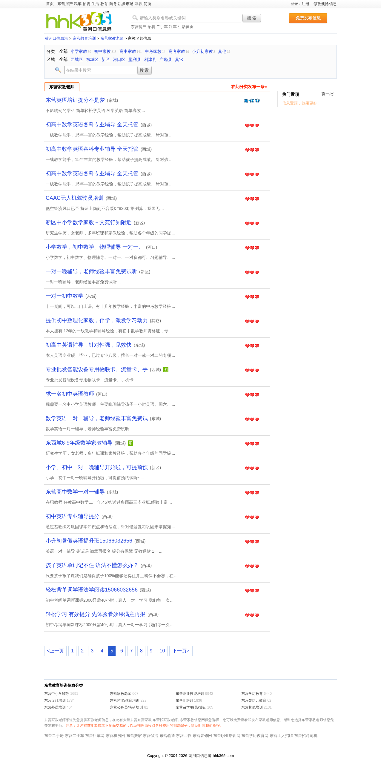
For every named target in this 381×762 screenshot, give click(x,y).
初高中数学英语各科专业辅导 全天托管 (92, 124)
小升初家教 (202, 51)
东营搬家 (134, 735)
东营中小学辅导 (56, 694)
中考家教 (153, 51)
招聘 (86, 3)
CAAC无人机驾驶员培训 (75, 198)
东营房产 (65, 3)
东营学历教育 (252, 694)
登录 (294, 3)
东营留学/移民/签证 (191, 707)
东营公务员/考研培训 (126, 707)
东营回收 (183, 735)
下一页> (180, 650)
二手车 (162, 26)
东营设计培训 (55, 700)
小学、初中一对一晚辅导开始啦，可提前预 (97, 467)
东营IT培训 (184, 700)
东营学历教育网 (254, 735)
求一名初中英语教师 (70, 394)
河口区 (119, 59)
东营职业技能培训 (190, 694)
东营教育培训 (84, 38)
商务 (113, 3)
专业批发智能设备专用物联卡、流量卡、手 (97, 369)
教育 (104, 3)
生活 (95, 3)
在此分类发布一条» (249, 86)
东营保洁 (150, 735)
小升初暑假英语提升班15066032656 (89, 541)
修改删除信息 (325, 3)
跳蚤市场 (125, 3)
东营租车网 (95, 735)
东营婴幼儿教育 (253, 700)
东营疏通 (167, 735)
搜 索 (251, 18)
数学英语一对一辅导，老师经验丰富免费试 (97, 418)
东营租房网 (115, 735)
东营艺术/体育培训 (124, 700)
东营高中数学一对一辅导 (75, 492)
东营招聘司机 (305, 735)
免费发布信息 (308, 18)
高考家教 (176, 51)
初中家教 (102, 51)
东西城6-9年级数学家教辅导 (79, 443)
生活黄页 (185, 26)
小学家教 (78, 51)
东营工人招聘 (281, 735)
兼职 (138, 3)
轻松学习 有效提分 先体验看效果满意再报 (95, 614)
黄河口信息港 (56, 38)
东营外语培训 (55, 707)
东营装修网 (202, 735)
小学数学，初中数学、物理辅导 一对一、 (95, 247)
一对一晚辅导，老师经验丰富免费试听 (91, 271)
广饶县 (165, 59)
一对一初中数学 (64, 296)
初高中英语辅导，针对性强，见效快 (89, 345)
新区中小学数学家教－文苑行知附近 (89, 222)
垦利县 (134, 59)
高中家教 (127, 51)
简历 (147, 3)
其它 (179, 59)
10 (162, 650)
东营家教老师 (112, 38)
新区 (106, 59)
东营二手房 (54, 735)
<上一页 (55, 650)
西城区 (76, 59)
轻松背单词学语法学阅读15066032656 (92, 590)
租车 (173, 26)
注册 (305, 3)
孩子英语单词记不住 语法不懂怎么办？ (92, 565)
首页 (50, 3)
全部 (63, 51)
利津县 (150, 59)
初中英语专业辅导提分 (72, 516)
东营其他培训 (252, 707)
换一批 (327, 94)
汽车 (78, 3)
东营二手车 (74, 735)
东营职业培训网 (226, 735)
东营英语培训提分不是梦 (75, 100)
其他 (222, 51)
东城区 (92, 59)
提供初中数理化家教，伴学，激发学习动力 (97, 320)
